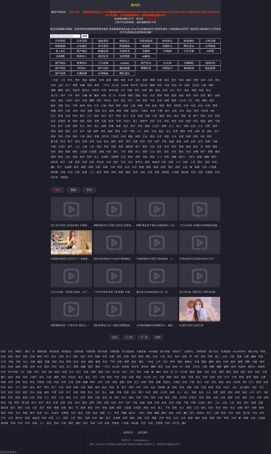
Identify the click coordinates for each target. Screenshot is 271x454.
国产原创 (60, 68)
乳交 (105, 361)
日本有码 (60, 40)
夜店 (77, 141)
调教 (211, 85)
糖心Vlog (253, 351)
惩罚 (200, 141)
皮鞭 (195, 151)
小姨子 (69, 100)
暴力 (137, 146)
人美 (192, 162)
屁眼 (90, 110)
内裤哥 (95, 90)
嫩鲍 (206, 156)
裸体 (182, 131)
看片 (132, 126)
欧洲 (111, 121)
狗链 (60, 156)
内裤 (67, 126)
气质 (152, 100)
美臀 (210, 151)
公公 (200, 126)
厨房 (188, 95)
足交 (169, 356)
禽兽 (217, 151)
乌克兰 (126, 121)
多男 (91, 141)
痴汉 (195, 146)
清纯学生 (210, 62)
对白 (195, 121)
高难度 (61, 121)
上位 (77, 146)
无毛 (123, 156)
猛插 (173, 95)
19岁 (68, 110)
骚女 (53, 105)
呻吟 (60, 110)
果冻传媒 (54, 351)
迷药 (159, 85)
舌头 (159, 121)
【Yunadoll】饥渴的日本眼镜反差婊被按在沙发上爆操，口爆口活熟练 (216, 225)
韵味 (183, 115)
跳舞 (67, 151)
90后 (53, 85)
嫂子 (70, 146)
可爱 (217, 121)
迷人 (178, 126)
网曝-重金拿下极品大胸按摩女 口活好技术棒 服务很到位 (166, 225)
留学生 (139, 162)
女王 (104, 110)
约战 (193, 105)
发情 (195, 95)
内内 (53, 151)
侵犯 (209, 131)
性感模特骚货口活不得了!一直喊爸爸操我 (73, 258)
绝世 (188, 121)
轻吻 (129, 90)
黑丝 (217, 80)
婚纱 (148, 167)
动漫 (184, 356)
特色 (75, 115)
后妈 (91, 162)
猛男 (215, 126)
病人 (116, 151)
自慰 (119, 361)
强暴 (186, 126)
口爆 (70, 162)
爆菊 (116, 80)
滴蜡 (152, 80)
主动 (153, 131)
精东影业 (66, 351)
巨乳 (90, 356)
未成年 (105, 156)
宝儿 (53, 115)
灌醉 (53, 90)
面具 (211, 100)
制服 (97, 356)
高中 (62, 95)
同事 (210, 356)
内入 (137, 151)
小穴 (89, 115)
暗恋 (181, 121)
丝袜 (61, 356)
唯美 (161, 105)
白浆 (124, 131)
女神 (202, 80)
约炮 (10, 361)
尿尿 (171, 162)
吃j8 (164, 162)
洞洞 (202, 115)
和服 (105, 167)
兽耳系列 (103, 45)
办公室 (115, 85)
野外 (77, 80)
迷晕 (187, 85)
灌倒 (53, 156)
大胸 (203, 85)
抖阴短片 (167, 68)
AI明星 (210, 50)
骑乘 (164, 126)
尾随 (181, 146)
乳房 (84, 162)
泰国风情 (189, 68)
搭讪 (61, 361)
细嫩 (173, 156)
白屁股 (93, 151)
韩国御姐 (60, 45)
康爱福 (64, 177)
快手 (149, 141)
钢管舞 (54, 172)
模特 (39, 356)
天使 (197, 100)
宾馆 (202, 95)
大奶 (232, 356)
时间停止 (167, 40)
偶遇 (207, 146)
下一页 (144, 337)
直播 (239, 356)
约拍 (70, 172)
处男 (175, 131)
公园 (84, 146)
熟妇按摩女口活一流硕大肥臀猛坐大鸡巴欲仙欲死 (120, 325)
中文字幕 (189, 50)
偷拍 (10, 356)
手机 (164, 141)
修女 (169, 115)
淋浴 (196, 110)
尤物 (32, 361)
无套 (18, 361)
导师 (60, 136)
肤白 (167, 110)
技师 (89, 156)
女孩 (174, 110)
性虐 (181, 80)
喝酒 (173, 100)
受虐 (97, 110)
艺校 (217, 115)
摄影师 (129, 146)
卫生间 (195, 85)
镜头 (103, 115)
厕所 (97, 85)
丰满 (101, 80)
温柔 (120, 146)
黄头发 (100, 162)
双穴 (179, 90)
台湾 (134, 167)
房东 (89, 105)
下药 (112, 361)
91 (33, 351)
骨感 (62, 172)
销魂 (140, 105)
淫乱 (119, 356)
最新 (147, 126)
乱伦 (76, 361)
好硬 (135, 141)
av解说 (146, 56)
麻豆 (27, 351)
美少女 (54, 95)
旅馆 (137, 136)
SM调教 (60, 56)
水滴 (149, 172)
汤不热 (54, 177)
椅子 (111, 115)
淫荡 (60, 105)
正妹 (145, 136)
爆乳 (141, 361)
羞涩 (99, 172)
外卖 (104, 356)
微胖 (96, 131)
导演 (173, 151)
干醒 (215, 141)
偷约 (82, 156)
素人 (217, 356)
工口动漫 (103, 62)
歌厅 (70, 141)
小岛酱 (175, 172)
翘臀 (91, 100)
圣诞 (181, 95)
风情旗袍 (124, 45)
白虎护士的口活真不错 (191, 325)
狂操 (67, 115)
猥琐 (145, 151)
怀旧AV (82, 68)
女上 (171, 126)
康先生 (86, 90)
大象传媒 (141, 351)
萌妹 (84, 80)
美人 (96, 156)
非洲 (118, 121)
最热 (73, 189)
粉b (212, 110)
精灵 (146, 131)
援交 (134, 361)
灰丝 (200, 105)
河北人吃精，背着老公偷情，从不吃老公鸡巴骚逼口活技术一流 (85, 291)
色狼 (188, 146)
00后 (214, 162)
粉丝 (106, 141)
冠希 (75, 126)
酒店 (166, 80)
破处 (161, 131)
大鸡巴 (61, 146)
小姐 (82, 136)
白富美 (204, 110)
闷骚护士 (167, 45)
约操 (186, 105)
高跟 (54, 361)
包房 (135, 172)
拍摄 (171, 141)
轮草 (142, 141)
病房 (82, 105)
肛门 (125, 115)
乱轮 (193, 126)
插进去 (134, 110)
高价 (166, 151)
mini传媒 (153, 351)
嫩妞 (96, 95)
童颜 (197, 167)
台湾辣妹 (210, 45)
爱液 (215, 105)
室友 (82, 110)
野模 (106, 172)
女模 (181, 136)
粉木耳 (134, 85)
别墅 (207, 126)
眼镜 (110, 131)
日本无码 (82, 40)
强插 (207, 162)
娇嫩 (53, 110)
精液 (207, 141)
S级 (89, 131)
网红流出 (189, 45)
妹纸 (111, 110)
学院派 (177, 105)
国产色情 (60, 73)
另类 (202, 356)
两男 (209, 136)
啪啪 (204, 100)
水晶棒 (68, 167)
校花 (173, 121)
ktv (180, 85)
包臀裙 (114, 156)
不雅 (160, 110)
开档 (147, 105)
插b (151, 90)
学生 (70, 80)
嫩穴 (210, 95)
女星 (159, 146)
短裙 (166, 100)
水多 (210, 115)
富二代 (112, 95)
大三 (139, 131)
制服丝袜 (103, 50)
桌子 (82, 131)
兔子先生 (213, 351)
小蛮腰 (212, 167)
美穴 (59, 167)
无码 (177, 356)
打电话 (114, 136)
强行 (89, 126)
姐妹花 (156, 162)
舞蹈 (75, 151)
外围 (195, 80)
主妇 (67, 156)
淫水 (181, 110)
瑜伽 (202, 121)
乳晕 (84, 141)
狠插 (161, 115)
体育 (166, 156)
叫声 (157, 141)
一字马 (105, 85)
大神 (112, 167)
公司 (75, 131)
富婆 (157, 172)
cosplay (124, 62)
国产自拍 (103, 68)
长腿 (159, 80)
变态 (173, 80)
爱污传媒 (165, 351)
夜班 (173, 146)
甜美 (77, 162)
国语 (89, 85)
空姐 (32, 356)
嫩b (53, 167)
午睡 (53, 146)
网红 (148, 356)
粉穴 (62, 162)
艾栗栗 (209, 172)
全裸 (144, 90)
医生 (67, 105)
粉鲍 (199, 156)
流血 (145, 156)
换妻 (60, 131)
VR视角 (167, 50)
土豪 (132, 105)
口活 (152, 151)
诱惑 (166, 95)
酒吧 (120, 172)
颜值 (125, 105)
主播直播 (82, 73)
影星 (76, 167)
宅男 (75, 105)
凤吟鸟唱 (113, 90)
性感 (164, 90)
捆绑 (152, 85)
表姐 (60, 100)
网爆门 (19, 351)
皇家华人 (189, 351)
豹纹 (215, 146)
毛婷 (200, 172)
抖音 (10, 351)
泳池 (167, 85)
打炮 (103, 105)
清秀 (137, 156)
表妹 (53, 100)
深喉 (90, 167)
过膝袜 (146, 50)
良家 (185, 162)
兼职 (128, 172)
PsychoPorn (239, 351)
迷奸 (83, 356)
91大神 (167, 62)
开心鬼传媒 (128, 351)
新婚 (141, 167)
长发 (132, 115)
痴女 (176, 115)
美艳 (60, 151)
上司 (62, 80)
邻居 (108, 151)
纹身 (152, 110)
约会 (108, 162)
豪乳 (214, 156)
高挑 (201, 90)
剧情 (140, 356)
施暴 (103, 126)
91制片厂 (177, 351)
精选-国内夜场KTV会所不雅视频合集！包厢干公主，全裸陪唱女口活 (130, 258)
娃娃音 (54, 162)
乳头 (82, 126)
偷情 (97, 361)
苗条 (186, 90)
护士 (46, 356)
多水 (116, 100)
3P (190, 356)
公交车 (155, 126)
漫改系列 (103, 40)
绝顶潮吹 (189, 40)
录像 (111, 126)
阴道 (195, 136)
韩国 (262, 351)
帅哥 (140, 126)
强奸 (75, 356)
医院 (145, 100)
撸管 (113, 141)
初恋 (145, 95)
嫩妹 (253, 356)
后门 (68, 85)
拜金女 (107, 100)
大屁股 (83, 151)
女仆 (216, 131)
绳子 (202, 151)
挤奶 (177, 167)
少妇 (224, 356)
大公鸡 (182, 100)
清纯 (75, 136)
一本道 (54, 80)
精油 (188, 110)
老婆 (166, 136)
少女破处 (82, 45)
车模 (113, 172)
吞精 (142, 172)
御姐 (90, 361)
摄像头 (93, 80)
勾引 (172, 90)
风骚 (147, 115)
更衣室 (144, 85)
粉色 (103, 95)
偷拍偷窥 (124, 68)
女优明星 (124, 56)
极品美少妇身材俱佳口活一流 (152, 291)
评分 (89, 189)
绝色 (75, 121)
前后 (188, 151)
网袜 (53, 136)
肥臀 (75, 85)
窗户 (195, 115)
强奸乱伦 (103, 56)
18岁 (75, 110)
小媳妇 (144, 110)
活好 (152, 121)
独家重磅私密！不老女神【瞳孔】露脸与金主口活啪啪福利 (82, 325)
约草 (77, 172)
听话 (62, 141)
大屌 (137, 100)
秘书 (67, 90)
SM (196, 356)
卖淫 (166, 146)
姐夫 (77, 100)
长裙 (159, 100)
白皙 (159, 136)
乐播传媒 (114, 351)
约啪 (132, 131)
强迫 (99, 146)
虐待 (133, 356)
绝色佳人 (124, 40)
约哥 (103, 90)
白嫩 (84, 95)
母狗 (53, 131)
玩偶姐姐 (226, 351)
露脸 (108, 80)
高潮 (126, 356)
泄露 (118, 126)
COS (3, 361)
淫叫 (99, 100)
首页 (114, 337)
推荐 (120, 141)
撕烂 (145, 146)
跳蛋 (163, 167)
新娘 (155, 167)
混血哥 (76, 90)
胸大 (82, 115)
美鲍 (75, 156)
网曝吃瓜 (146, 68)
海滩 (178, 141)
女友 (152, 95)
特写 (137, 90)
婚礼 (159, 151)
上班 (91, 146)
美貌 (101, 151)
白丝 (210, 80)
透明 (159, 95)
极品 (157, 90)
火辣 (154, 115)
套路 (147, 162)
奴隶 (193, 141)
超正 (123, 100)
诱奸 (170, 167)
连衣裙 (124, 85)
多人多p (60, 50)
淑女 (137, 80)
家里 (118, 105)
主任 (123, 162)
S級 (202, 136)
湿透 (96, 121)
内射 (25, 356)
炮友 (123, 80)
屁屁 (89, 121)
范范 (193, 172)
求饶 (96, 136)
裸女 (200, 162)
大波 (185, 167)
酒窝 (152, 156)
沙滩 (186, 141)
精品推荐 (210, 68)
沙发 (84, 100)
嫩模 (60, 90)
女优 (127, 167)
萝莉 (68, 361)
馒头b (182, 156)
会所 (60, 85)
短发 (99, 141)
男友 (106, 146)
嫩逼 (40, 361)
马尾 (98, 167)
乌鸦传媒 (90, 351)
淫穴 (130, 100)
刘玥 (217, 172)
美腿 (47, 361)
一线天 (191, 156)
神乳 (103, 131)
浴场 (123, 136)
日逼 (152, 146)
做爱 (126, 361)
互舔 (103, 121)
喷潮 (60, 115)
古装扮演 (124, 50)
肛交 (155, 356)
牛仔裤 (122, 95)
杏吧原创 (201, 351)
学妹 (260, 356)
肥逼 (117, 131)
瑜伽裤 (146, 45)
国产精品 (82, 50)
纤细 (67, 136)
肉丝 (82, 121)
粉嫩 (82, 85)
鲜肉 (111, 105)
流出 (125, 126)
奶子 (60, 126)
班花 (166, 121)
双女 (208, 90)
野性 (169, 105)
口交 (162, 356)
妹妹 (217, 95)
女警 (190, 131)
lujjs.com (74, 12)
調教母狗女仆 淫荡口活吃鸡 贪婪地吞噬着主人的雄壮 (122, 225)
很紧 (126, 110)
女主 (168, 131)
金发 (83, 361)
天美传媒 (78, 351)
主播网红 (189, 62)
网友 (181, 151)
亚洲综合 (82, 62)
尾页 (158, 337)
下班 (123, 151)
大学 (70, 95)
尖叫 (130, 162)
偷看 (145, 80)
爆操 (130, 95)
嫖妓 (130, 136)
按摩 (188, 136)
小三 (178, 162)
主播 (246, 356)
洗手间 (105, 136)
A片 (190, 100)
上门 (91, 172)
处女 (54, 356)
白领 (207, 105)
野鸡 (118, 115)
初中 (77, 95)
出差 (204, 167)
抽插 (188, 80)
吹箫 (111, 356)
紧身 (152, 136)
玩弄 (53, 126)
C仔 (123, 90)
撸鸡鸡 (135, 5)
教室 (130, 156)
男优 (119, 167)
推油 (174, 85)
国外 (96, 115)
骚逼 (137, 95)
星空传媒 (102, 351)
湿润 (128, 141)
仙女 (53, 121)
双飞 (68, 356)
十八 (159, 156)
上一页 (128, 337)
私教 (84, 172)
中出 (173, 136)
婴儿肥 (54, 141)
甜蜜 (113, 146)
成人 (135, 121)
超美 (154, 105)
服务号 (143, 121)
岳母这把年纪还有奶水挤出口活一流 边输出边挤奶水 (207, 258)
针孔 (96, 105)
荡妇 (67, 131)
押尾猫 (165, 172)
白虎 (130, 80)
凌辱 (197, 131)
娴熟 (83, 167)
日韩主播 (210, 40)
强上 (96, 126)
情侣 (17, 356)
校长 (116, 162)
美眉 (140, 115)
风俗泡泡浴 (146, 40)
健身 (210, 121)
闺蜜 (193, 90)
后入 (25, 361)
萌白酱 (184, 172)
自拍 (3, 356)
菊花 (89, 136)
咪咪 (118, 110)
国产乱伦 (146, 62)
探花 (3, 351)
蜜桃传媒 (42, 351)
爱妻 (130, 151)
